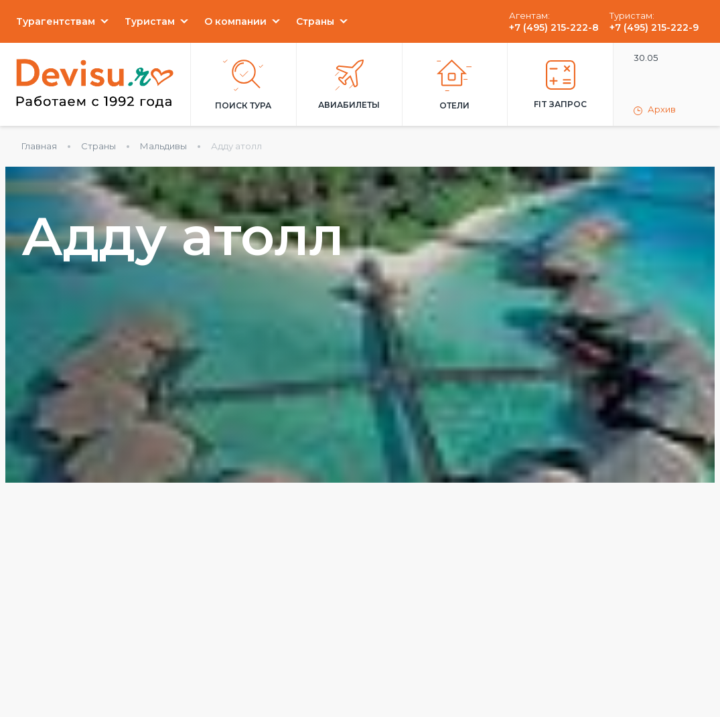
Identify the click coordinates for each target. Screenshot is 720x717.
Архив (655, 109)
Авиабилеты (349, 85)
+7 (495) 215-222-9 (654, 27)
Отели (454, 85)
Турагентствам (55, 21)
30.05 (646, 57)
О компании (235, 21)
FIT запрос (560, 84)
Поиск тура (243, 85)
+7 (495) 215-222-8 (554, 27)
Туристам (150, 21)
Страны (315, 21)
